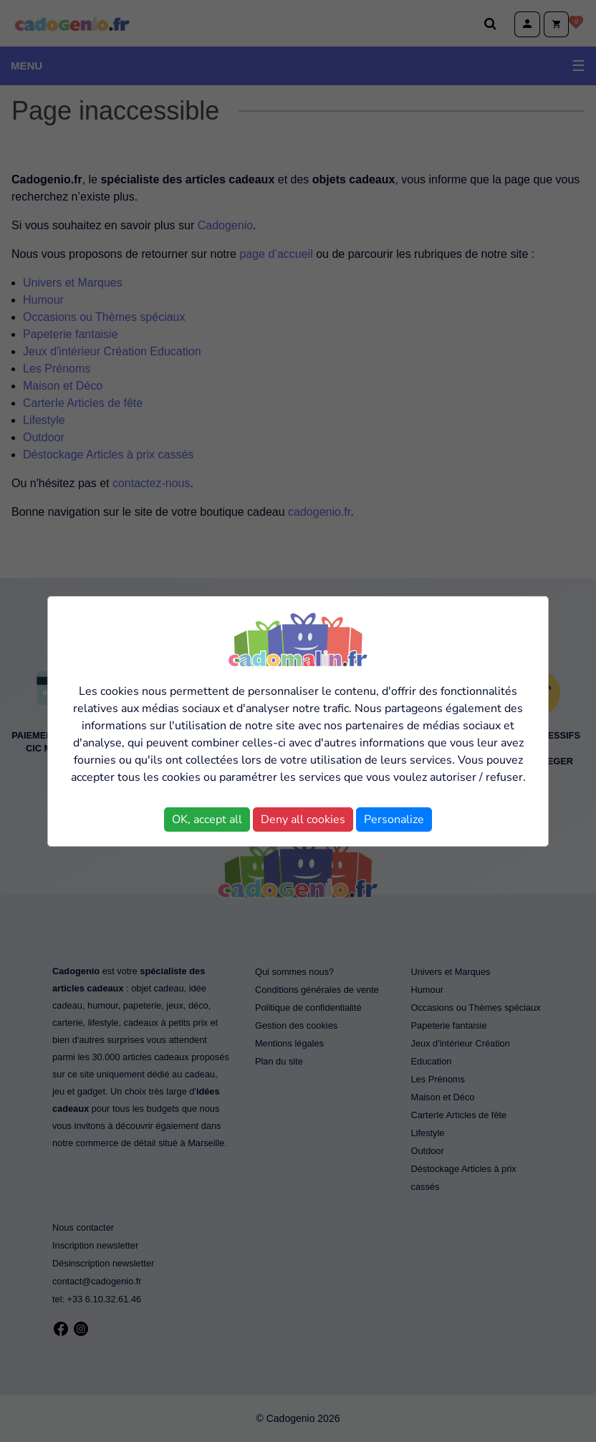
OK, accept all (207, 819)
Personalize (394, 819)
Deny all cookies (303, 819)
